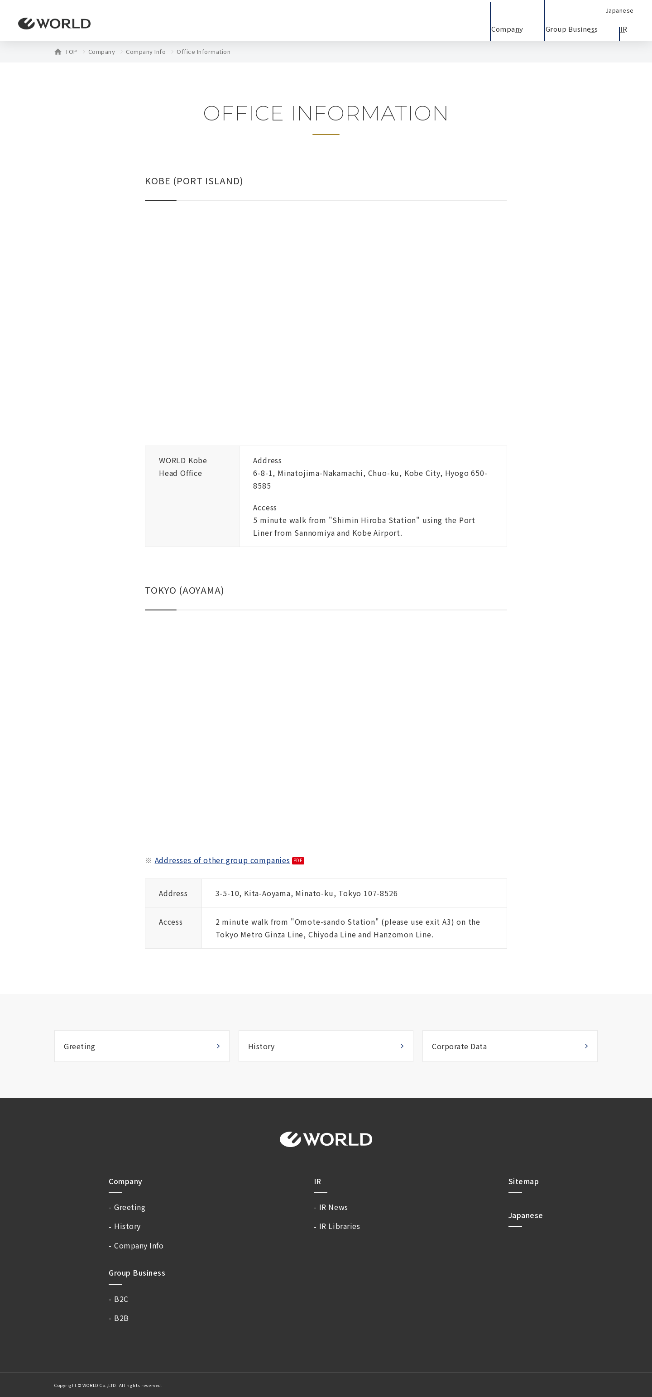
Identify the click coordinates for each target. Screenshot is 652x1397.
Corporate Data (459, 1046)
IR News (333, 1207)
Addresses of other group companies (222, 860)
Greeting (79, 1046)
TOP (71, 52)
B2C (121, 1299)
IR (317, 1181)
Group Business (137, 1272)
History (261, 1046)
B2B (121, 1318)
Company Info (146, 52)
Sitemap (523, 1181)
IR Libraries (339, 1226)
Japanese (525, 1215)
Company (101, 52)
